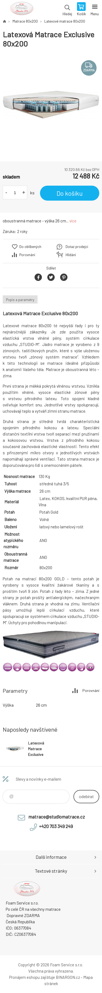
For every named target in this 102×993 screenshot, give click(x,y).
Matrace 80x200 (25, 21)
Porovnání (27, 255)
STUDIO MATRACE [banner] (21, 9)
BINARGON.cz (68, 977)
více (72, 220)
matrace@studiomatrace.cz (56, 816)
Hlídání (71, 255)
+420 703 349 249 (56, 826)
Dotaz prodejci (77, 246)
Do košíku (70, 193)
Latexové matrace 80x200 (64, 21)
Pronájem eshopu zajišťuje (32, 977)
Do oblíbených (30, 246)
